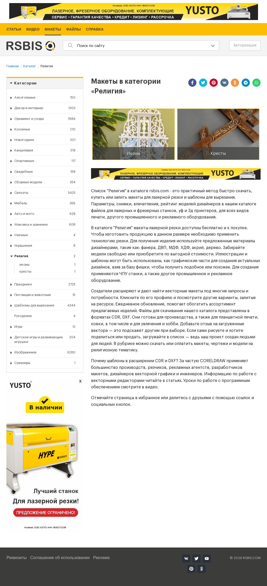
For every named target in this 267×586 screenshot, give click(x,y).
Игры (44, 326)
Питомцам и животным (44, 295)
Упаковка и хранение (44, 224)
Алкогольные (44, 97)
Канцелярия (44, 150)
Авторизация (244, 45)
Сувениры (44, 363)
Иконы (47, 264)
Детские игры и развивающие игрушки (44, 339)
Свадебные (44, 171)
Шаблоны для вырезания (44, 305)
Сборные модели (44, 182)
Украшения (44, 245)
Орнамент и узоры (44, 119)
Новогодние (44, 140)
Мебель (44, 203)
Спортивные (44, 161)
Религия (44, 256)
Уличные (44, 235)
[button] (192, 83)
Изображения (44, 352)
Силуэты (44, 192)
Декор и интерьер (44, 108)
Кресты (47, 271)
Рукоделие (44, 316)
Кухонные (44, 129)
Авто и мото (44, 214)
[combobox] (141, 45)
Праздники (44, 284)
